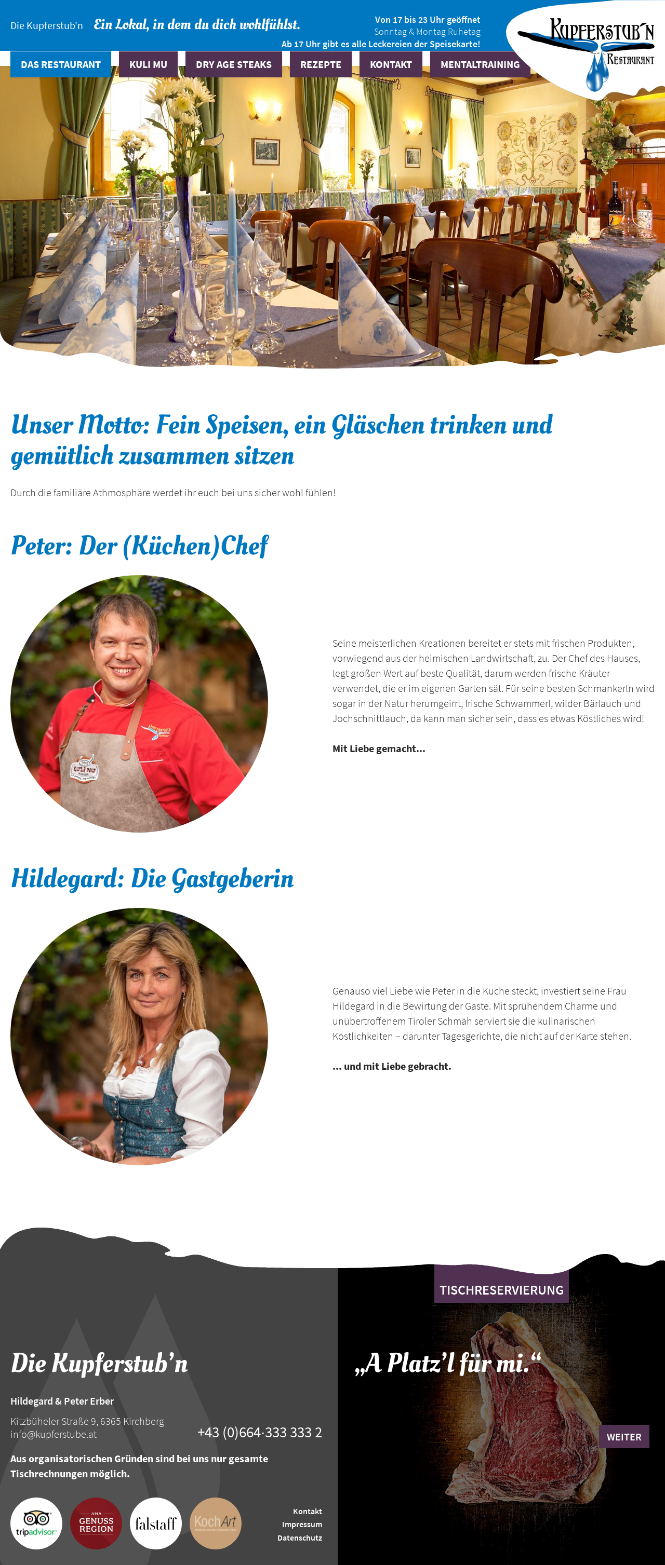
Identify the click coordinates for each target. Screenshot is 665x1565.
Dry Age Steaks (234, 64)
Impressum (302, 1524)
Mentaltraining (480, 64)
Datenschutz (299, 1537)
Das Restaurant (61, 64)
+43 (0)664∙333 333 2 (259, 1432)
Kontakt (391, 64)
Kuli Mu (148, 64)
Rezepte (320, 64)
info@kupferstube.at (53, 1433)
